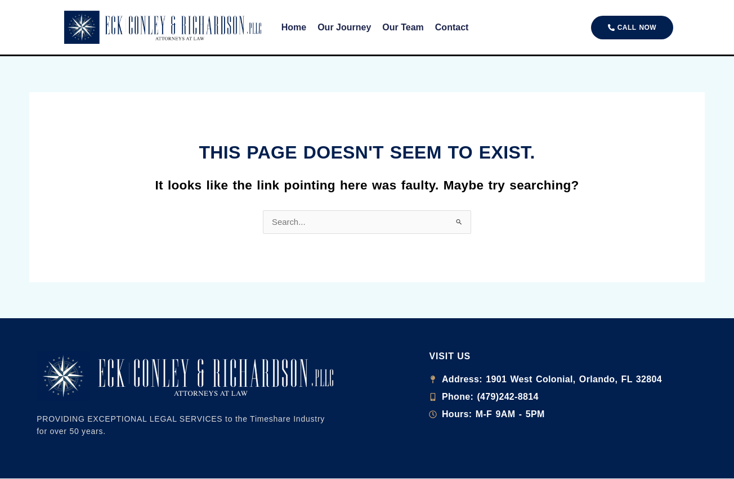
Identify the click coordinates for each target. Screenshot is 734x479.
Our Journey (344, 27)
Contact (452, 27)
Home (293, 27)
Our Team (403, 27)
